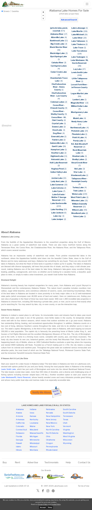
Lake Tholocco (78, 44)
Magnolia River (78, 103)
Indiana (33, 409)
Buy (5, 462)
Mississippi (34, 443)
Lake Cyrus (57, 191)
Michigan (34, 436)
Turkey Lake (78, 187)
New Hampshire (53, 416)
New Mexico (51, 423)
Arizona (19, 416)
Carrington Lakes (59, 66)
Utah (65, 423)
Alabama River (57, 34)
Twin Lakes (78, 191)
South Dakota (69, 413)
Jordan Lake (57, 178)
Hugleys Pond (57, 169)
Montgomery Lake (79, 112)
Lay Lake (77, 69)
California (20, 423)
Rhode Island (51, 450)
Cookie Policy (56, 504)
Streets (6, 11)
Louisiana (34, 423)
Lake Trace (78, 48)
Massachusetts (36, 433)
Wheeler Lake (77, 200)
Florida (19, 436)
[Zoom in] (43, 12)
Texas (65, 419)
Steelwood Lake (78, 175)
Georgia (19, 440)
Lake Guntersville (59, 203)
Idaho (18, 447)
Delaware (20, 433)
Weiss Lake (77, 194)
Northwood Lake (78, 128)
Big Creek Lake (58, 44)
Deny (50, 507)
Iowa (32, 413)
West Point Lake (78, 197)
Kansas (33, 416)
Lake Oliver (78, 38)
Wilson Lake (77, 210)
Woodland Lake (78, 213)
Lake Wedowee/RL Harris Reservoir (16, 377)
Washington (68, 433)
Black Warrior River (59, 47)
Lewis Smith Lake (79, 72)
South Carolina (69, 409)
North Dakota (52, 433)
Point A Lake (78, 137)
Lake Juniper (58, 219)
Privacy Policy (43, 504)
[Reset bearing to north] (43, 18)
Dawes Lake (57, 127)
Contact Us (84, 462)
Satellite (15, 11)
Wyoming (67, 443)
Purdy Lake (78, 141)
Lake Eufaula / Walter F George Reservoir (58, 197)
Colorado (20, 426)
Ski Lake (78, 169)
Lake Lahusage (78, 28)
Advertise (32, 462)
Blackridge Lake (57, 53)
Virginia (66, 430)
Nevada (49, 413)
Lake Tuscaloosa (79, 51)
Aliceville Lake (57, 37)
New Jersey (51, 419)
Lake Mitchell (78, 34)
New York (50, 426)
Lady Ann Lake (57, 181)
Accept (43, 507)
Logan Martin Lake (79, 93)
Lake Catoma (57, 188)
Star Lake (78, 172)
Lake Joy (57, 216)
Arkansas (20, 419)
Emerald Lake (57, 136)
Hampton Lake (58, 150)
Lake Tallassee (78, 41)
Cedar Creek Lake (59, 72)
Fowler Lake (57, 140)
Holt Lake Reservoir (59, 163)
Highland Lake (57, 156)
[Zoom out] (43, 15)
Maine (32, 426)
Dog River (57, 133)
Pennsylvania (52, 447)
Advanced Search (69, 20)
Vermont (67, 426)
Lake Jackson (57, 213)
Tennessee (68, 416)
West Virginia (69, 436)
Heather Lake (57, 153)
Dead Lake (57, 130)
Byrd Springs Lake (58, 56)
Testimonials (51, 462)
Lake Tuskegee (78, 57)
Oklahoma (50, 440)
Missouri (33, 447)
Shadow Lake (78, 156)
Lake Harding (57, 209)
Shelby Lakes (78, 159)
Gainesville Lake (57, 143)
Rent (17, 462)
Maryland (34, 430)
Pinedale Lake (78, 134)
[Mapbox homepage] (7, 125)
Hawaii (19, 443)
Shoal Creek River (79, 163)
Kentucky (34, 419)
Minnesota (34, 440)
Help (68, 462)
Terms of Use (83, 486)
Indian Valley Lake (58, 172)
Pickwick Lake (77, 131)
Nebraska (50, 409)
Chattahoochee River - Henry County (59, 87)
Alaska (19, 413)
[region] (23, 68)
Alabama (20, 409)
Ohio (48, 436)
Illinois (19, 450)
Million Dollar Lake (79, 106)
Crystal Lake (58, 123)
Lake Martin (77, 31)
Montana (34, 450)
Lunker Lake (78, 100)
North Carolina (52, 430)
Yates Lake (78, 216)
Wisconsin (67, 440)
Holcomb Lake (57, 159)
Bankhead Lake (57, 41)
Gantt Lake (57, 146)
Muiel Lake (78, 118)
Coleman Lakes (57, 102)
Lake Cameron (57, 185)
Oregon (49, 443)
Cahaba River (57, 63)
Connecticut (21, 430)
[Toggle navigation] (87, 4)
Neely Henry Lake (79, 121)
